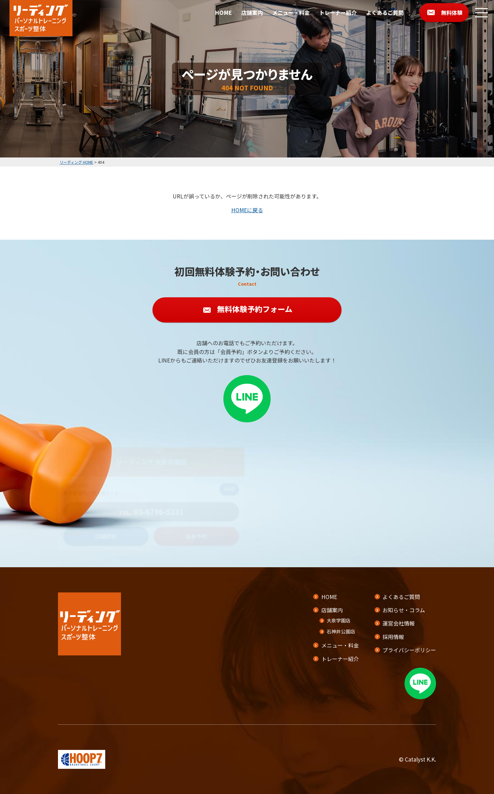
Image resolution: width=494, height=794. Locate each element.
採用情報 (393, 637)
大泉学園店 (338, 620)
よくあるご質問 (385, 12)
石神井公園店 (341, 631)
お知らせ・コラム (403, 610)
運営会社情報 (398, 623)
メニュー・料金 (291, 12)
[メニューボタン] (481, 12)
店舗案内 (252, 12)
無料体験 (451, 12)
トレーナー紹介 (338, 12)
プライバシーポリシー (409, 650)
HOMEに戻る (247, 210)
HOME (223, 12)
